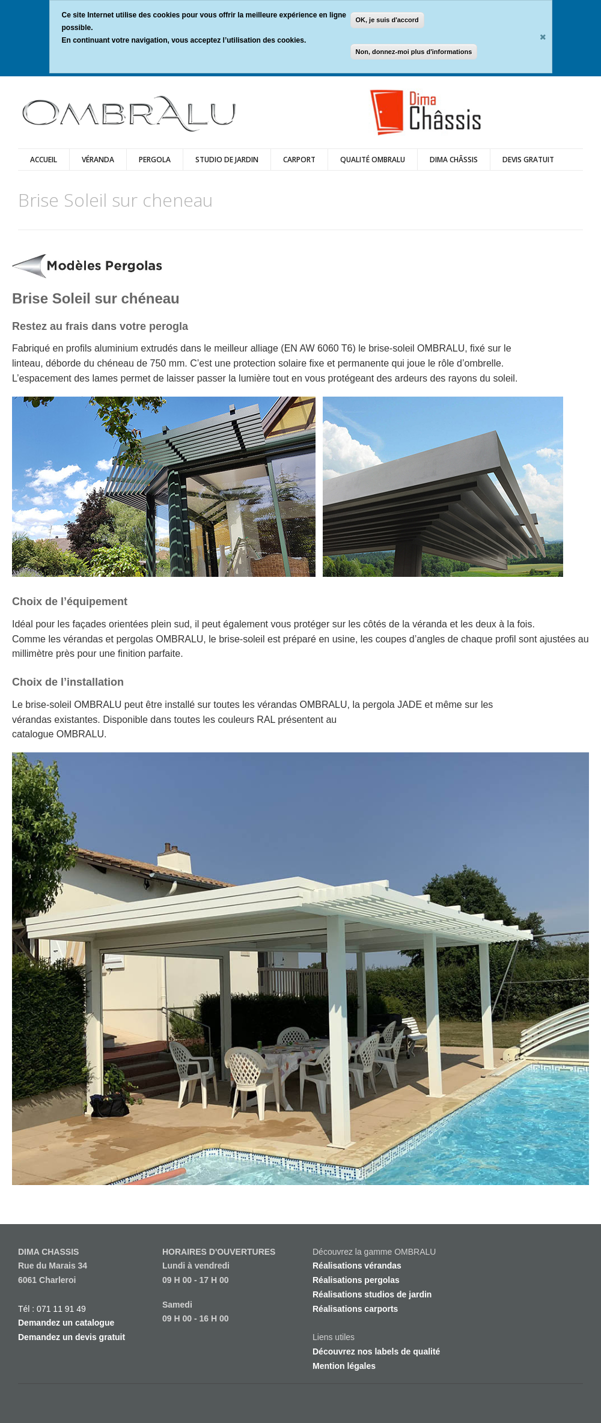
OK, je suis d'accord (387, 19)
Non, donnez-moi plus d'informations (414, 51)
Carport (299, 159)
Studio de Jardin (226, 159)
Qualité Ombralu (372, 159)
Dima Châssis (454, 159)
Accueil (43, 159)
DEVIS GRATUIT (528, 159)
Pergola (155, 159)
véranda (98, 159)
